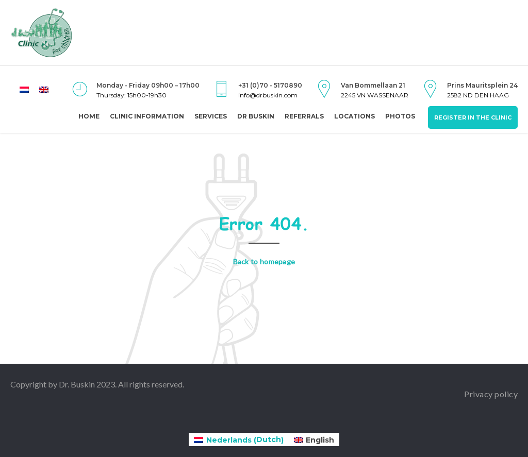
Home (89, 116)
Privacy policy (491, 394)
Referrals (304, 116)
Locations (354, 116)
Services (210, 116)
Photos (400, 116)
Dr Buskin (255, 116)
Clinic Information (147, 116)
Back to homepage (264, 261)
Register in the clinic (473, 117)
